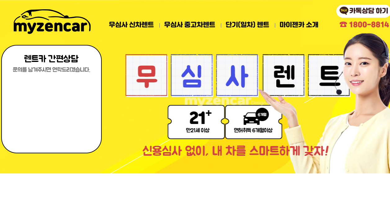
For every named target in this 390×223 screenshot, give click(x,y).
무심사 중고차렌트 (189, 25)
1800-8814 (364, 25)
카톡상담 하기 (368, 11)
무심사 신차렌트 (131, 25)
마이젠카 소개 (299, 25)
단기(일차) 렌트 (247, 25)
